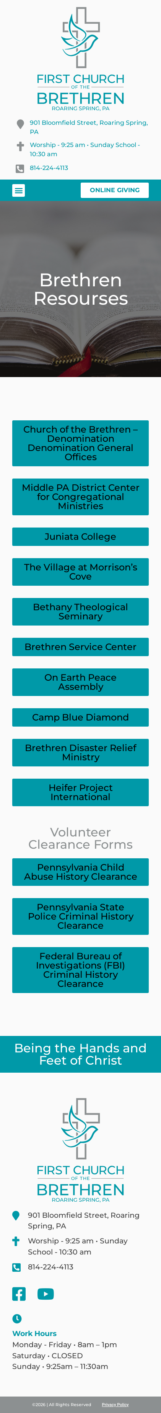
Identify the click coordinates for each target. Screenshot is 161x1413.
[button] (18, 190)
